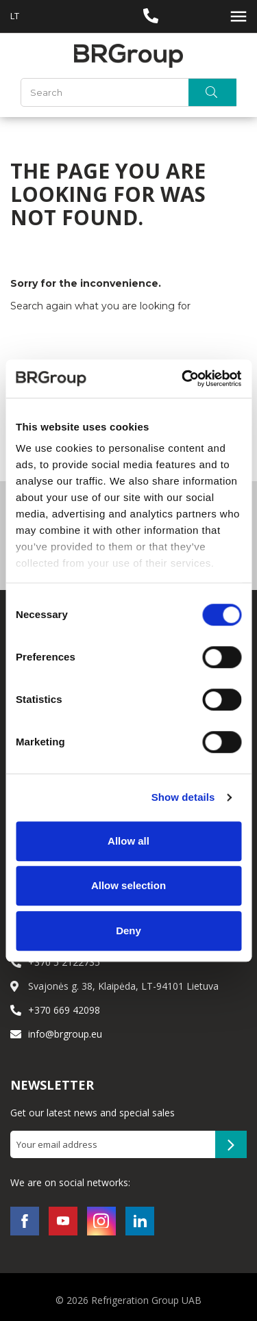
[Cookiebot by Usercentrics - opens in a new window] (183, 378)
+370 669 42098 (64, 1009)
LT (14, 16)
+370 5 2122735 (64, 962)
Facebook (24, 1221)
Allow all (128, 841)
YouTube (63, 1221)
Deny (128, 930)
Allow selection (128, 885)
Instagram (101, 1221)
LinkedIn (139, 1221)
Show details (183, 797)
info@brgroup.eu (65, 1033)
